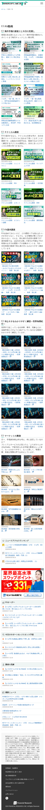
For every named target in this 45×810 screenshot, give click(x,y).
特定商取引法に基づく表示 (14, 772)
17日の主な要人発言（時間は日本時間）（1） (21, 561)
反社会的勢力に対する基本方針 (15, 783)
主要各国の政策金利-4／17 (11, 711)
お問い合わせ (10, 794)
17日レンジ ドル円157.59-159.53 (14, 717)
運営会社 (8, 786)
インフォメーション (12, 790)
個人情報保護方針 (11, 775)
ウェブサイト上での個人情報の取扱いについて (20, 779)
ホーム (3, 9)
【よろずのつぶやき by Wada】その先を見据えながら (23, 669)
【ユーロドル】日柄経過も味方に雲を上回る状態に (22, 647)
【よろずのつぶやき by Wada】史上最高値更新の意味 (23, 683)
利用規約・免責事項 (12, 768)
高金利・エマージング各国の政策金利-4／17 (18, 705)
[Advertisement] (22, 17)
